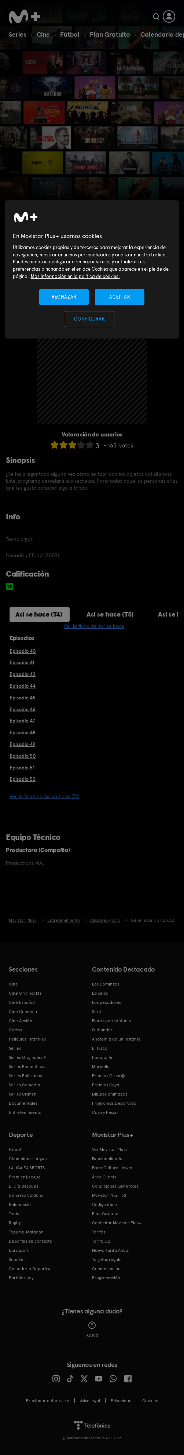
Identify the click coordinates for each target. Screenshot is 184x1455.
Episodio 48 (23, 732)
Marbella (101, 1066)
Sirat (96, 1011)
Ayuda (92, 1329)
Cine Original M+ (25, 993)
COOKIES (150, 1400)
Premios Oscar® (108, 1075)
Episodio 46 (23, 709)
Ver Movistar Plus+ (110, 1149)
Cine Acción (20, 1020)
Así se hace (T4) (38, 614)
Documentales (23, 1103)
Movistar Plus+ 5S (109, 1195)
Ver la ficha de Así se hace (94, 626)
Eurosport (19, 1250)
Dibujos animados (109, 1094)
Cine (43, 34)
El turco (99, 1048)
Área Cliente (104, 1177)
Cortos (15, 1029)
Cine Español (22, 1002)
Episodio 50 (23, 756)
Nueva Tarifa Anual (110, 1250)
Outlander (102, 1029)
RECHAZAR (64, 297)
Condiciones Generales (115, 1186)
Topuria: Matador (26, 1232)
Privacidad (121, 1400)
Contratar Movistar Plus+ (116, 1222)
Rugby (15, 1222)
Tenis (14, 1213)
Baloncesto (20, 1204)
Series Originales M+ (29, 1057)
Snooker (17, 1259)
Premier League (25, 1177)
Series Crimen (23, 1094)
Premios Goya (105, 1084)
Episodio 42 (23, 674)
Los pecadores (106, 1002)
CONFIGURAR (89, 319)
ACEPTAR (119, 297)
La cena (100, 993)
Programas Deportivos (114, 1103)
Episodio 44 (23, 686)
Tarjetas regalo (107, 1259)
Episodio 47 (22, 721)
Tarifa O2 (101, 1241)
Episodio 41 (22, 662)
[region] (92, 269)
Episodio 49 (22, 744)
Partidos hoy (21, 1277)
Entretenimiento (25, 1112)
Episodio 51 (22, 768)
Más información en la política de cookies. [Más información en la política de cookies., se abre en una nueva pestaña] (75, 276)
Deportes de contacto (30, 1241)
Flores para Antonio (111, 1020)
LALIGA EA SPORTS (27, 1167)
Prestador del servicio (47, 1400)
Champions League (28, 1158)
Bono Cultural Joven (112, 1167)
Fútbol (70, 34)
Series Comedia (24, 1084)
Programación (106, 1277)
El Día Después (23, 1186)
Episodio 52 (23, 779)
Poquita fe (102, 1057)
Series (17, 34)
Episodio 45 (23, 698)
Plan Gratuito (110, 34)
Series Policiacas (25, 1075)
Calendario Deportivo (30, 1268)
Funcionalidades (108, 1158)
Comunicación (106, 1268)
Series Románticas (27, 1066)
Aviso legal (90, 1400)
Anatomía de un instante (116, 1039)
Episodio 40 (23, 651)
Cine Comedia (23, 1011)
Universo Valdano (26, 1195)
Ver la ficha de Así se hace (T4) (45, 796)
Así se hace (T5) (110, 614)
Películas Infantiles (27, 1039)
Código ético (104, 1204)
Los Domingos (105, 984)
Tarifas (98, 1232)
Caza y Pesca (105, 1112)
